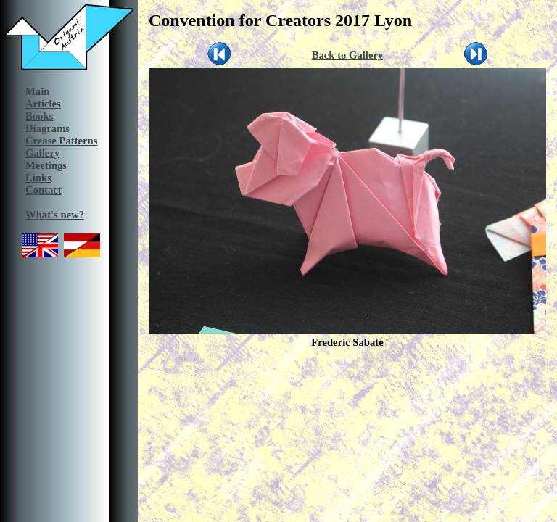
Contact (43, 190)
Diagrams (47, 128)
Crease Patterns (61, 140)
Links (38, 177)
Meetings (46, 165)
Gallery (42, 153)
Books (39, 116)
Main (37, 91)
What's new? (54, 214)
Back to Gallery (348, 55)
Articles (43, 103)
